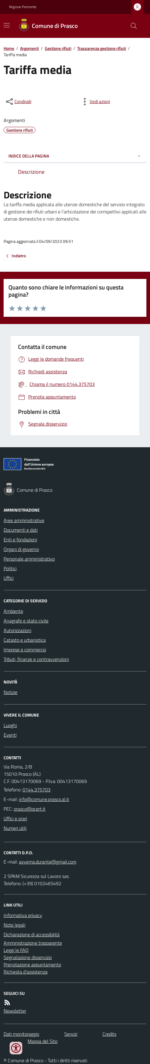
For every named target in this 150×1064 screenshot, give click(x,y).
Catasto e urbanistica (25, 640)
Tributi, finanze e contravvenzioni (36, 659)
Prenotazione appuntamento (32, 964)
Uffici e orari (15, 818)
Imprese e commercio (25, 649)
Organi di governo (21, 549)
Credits (109, 1034)
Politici (10, 568)
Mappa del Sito (42, 1041)
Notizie (10, 692)
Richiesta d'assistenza (25, 971)
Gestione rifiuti (58, 48)
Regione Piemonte (22, 7)
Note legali (14, 924)
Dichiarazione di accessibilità (32, 934)
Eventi (10, 734)
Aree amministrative (24, 520)
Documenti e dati (21, 530)
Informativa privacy (23, 915)
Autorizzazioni (17, 630)
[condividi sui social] (18, 101)
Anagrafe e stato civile (26, 620)
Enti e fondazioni (20, 539)
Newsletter (15, 1010)
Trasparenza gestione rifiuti (101, 48)
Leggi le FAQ (16, 950)
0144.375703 (37, 789)
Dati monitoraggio (21, 1034)
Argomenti (29, 48)
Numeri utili (15, 828)
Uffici (9, 578)
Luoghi (10, 725)
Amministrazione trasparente (33, 942)
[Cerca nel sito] (131, 26)
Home (9, 48)
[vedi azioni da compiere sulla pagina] (95, 101)
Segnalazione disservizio (28, 957)
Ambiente (13, 611)
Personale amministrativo (29, 558)
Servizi (70, 1034)
